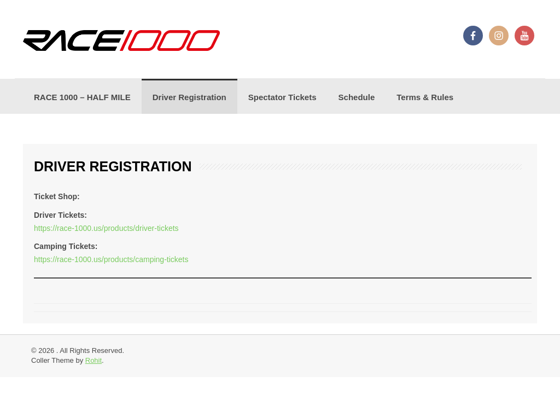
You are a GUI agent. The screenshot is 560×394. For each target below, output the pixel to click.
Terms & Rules (424, 97)
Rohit (93, 360)
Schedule (357, 97)
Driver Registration (189, 97)
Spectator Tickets (282, 97)
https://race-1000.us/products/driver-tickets (106, 228)
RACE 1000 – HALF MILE (82, 97)
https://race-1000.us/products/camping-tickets (111, 259)
